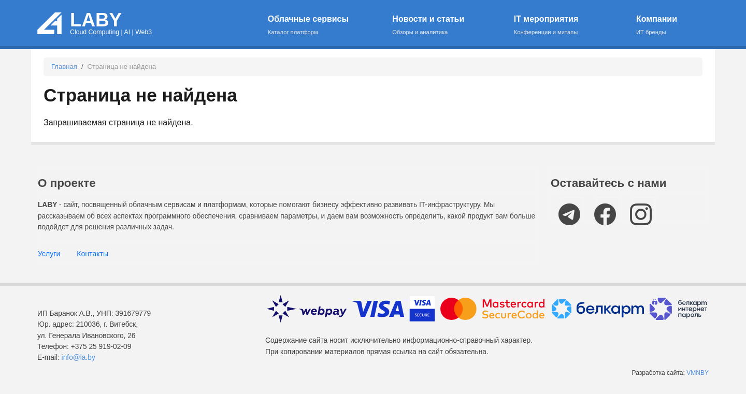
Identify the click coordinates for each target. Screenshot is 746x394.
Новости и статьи (446, 25)
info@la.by (78, 357)
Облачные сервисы (323, 25)
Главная (64, 66)
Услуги (49, 254)
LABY (96, 20)
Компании (666, 25)
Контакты (92, 254)
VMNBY (697, 372)
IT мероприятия (568, 25)
